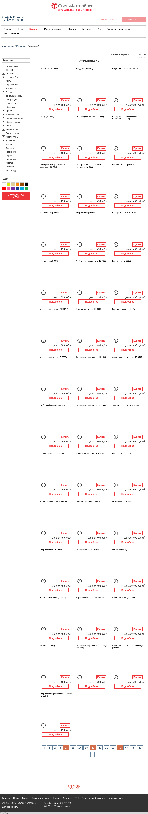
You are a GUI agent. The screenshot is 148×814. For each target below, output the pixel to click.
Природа (10, 111)
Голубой (22, 188)
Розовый (8, 188)
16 (73, 748)
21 (106, 748)
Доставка (86, 29)
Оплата (72, 29)
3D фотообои (12, 77)
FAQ (99, 29)
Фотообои (8, 46)
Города (9, 92)
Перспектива (12, 84)
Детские (9, 73)
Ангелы (9, 163)
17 (79, 748)
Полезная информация (118, 29)
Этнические (11, 103)
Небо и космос (13, 129)
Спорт (8, 125)
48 (133, 748)
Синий (17, 188)
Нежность (10, 167)
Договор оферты (10, 807)
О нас (20, 29)
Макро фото (11, 88)
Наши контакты (11, 33)
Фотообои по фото (16, 196)
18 (86, 748)
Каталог (33, 29)
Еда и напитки (12, 133)
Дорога (9, 155)
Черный (26, 184)
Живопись (10, 107)
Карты (9, 81)
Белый (4, 184)
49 (140, 748)
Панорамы (11, 159)
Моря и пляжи (12, 114)
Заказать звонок (109, 19)
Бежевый (13, 184)
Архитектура (12, 137)
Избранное (133, 19)
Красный (4, 188)
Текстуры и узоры (14, 96)
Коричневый (22, 184)
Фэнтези (10, 148)
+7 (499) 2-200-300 (13, 19)
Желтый (8, 184)
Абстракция (11, 99)
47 (126, 748)
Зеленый (26, 188)
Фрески (9, 70)
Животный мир (13, 122)
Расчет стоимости (53, 29)
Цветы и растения (14, 118)
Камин (9, 144)
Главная (8, 29)
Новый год (11, 170)
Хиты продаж (12, 66)
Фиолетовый (13, 188)
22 (113, 748)
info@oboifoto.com (13, 17)
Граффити (11, 152)
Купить (65, 100)
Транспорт (11, 140)
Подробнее (55, 109)
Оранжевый (17, 184)
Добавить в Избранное (43, 100)
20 (99, 748)
